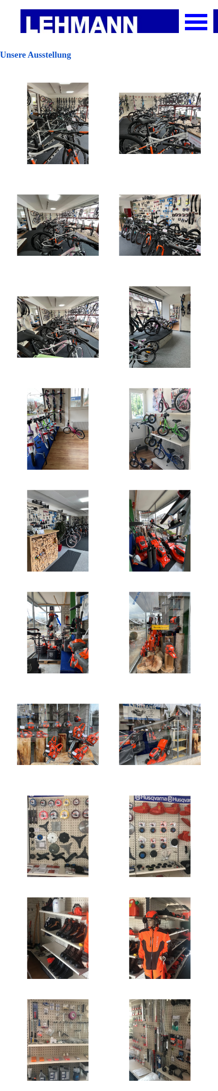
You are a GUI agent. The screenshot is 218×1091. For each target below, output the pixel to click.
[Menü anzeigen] (196, 22)
